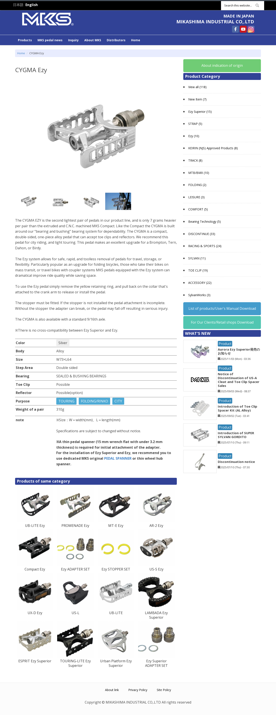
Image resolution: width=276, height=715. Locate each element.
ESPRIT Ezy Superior (34, 661)
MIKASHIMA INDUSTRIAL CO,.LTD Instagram (251, 29)
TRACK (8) (195, 160)
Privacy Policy (137, 690)
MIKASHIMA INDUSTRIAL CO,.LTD (215, 21)
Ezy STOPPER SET (116, 569)
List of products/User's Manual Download (222, 308)
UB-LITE (116, 612)
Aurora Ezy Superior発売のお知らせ (239, 351)
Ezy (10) (193, 136)
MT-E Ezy (115, 525)
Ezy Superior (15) (200, 112)
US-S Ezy (156, 569)
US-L (75, 612)
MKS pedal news (50, 40)
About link (112, 690)
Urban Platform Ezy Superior (116, 663)
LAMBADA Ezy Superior (156, 615)
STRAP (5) (195, 124)
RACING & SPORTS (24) (204, 246)
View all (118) (197, 87)
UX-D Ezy (35, 612)
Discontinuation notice (236, 461)
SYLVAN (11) (197, 258)
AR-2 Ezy (156, 525)
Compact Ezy (35, 569)
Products (25, 40)
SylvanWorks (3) (199, 295)
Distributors (116, 40)
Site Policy (164, 690)
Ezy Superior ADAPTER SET (156, 663)
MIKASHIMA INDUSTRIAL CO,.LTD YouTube (243, 29)
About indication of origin (222, 65)
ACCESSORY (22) (200, 283)
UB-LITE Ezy (35, 525)
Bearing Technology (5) (204, 221)
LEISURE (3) (196, 197)
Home (135, 40)
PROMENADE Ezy (75, 525)
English (31, 4)
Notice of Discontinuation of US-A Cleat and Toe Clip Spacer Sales (238, 380)
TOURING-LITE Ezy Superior (75, 663)
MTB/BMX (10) (198, 173)
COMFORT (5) (198, 209)
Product (225, 343)
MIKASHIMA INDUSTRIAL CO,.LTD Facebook (235, 29)
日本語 (18, 4)
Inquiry (73, 40)
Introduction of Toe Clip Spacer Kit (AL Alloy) (237, 408)
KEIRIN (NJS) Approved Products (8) (213, 148)
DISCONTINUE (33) (201, 234)
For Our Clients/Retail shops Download (222, 322)
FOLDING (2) (197, 185)
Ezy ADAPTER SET (75, 569)
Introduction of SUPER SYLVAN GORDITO (236, 435)
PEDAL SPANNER (118, 458)
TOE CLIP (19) (198, 270)
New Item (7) (197, 99)
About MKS (92, 40)
